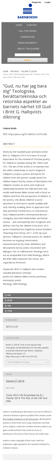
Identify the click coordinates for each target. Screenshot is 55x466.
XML (9, 305)
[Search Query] (27, 54)
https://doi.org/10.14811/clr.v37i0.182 (27, 134)
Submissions (28, 36)
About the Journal (28, 48)
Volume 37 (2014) (29, 71)
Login (48, 2)
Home (19, 25)
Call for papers (28, 31)
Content (32, 25)
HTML (9, 311)
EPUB (9, 300)
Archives (14, 71)
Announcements (27, 42)
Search (27, 60)
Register (36, 2)
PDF (9, 295)
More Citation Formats (18, 362)
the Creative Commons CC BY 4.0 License (20, 419)
